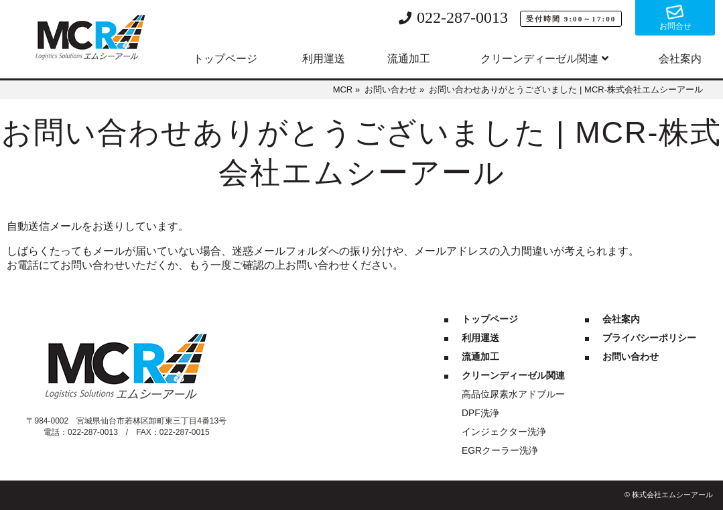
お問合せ (675, 26)
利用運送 (323, 58)
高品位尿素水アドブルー (513, 394)
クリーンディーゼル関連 (539, 58)
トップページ (225, 58)
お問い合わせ (630, 356)
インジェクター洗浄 (504, 431)
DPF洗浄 (480, 412)
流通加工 (408, 58)
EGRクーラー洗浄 (500, 450)
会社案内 (680, 58)
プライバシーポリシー (649, 337)
